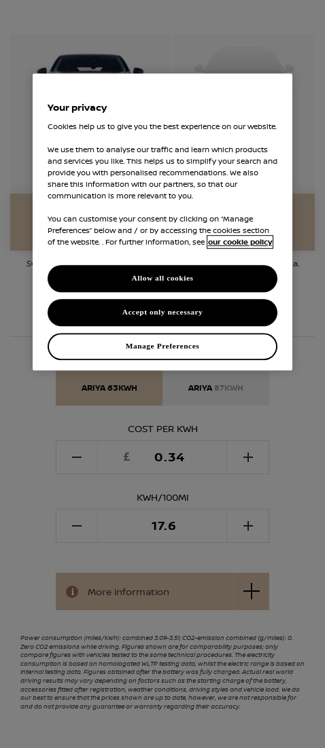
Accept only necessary (162, 312)
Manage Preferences (163, 346)
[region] (162, 221)
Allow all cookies (162, 278)
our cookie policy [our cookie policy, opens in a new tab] (240, 242)
